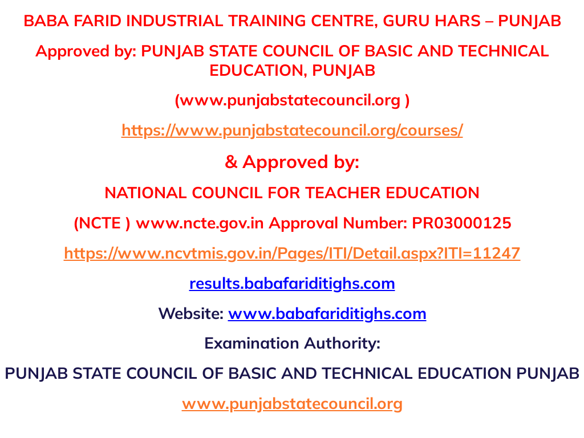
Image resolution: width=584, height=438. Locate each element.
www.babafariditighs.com (327, 313)
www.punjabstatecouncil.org (292, 403)
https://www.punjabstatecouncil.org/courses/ (292, 130)
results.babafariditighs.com (292, 283)
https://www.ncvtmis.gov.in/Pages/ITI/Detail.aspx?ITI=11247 (292, 253)
